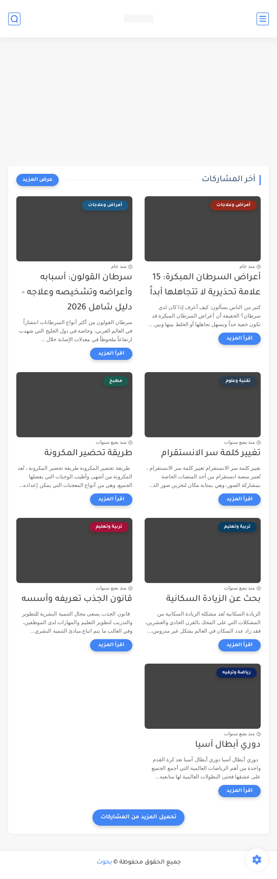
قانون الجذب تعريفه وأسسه (77, 599)
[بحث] (14, 19)
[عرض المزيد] (37, 180)
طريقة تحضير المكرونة (88, 453)
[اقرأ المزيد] (239, 339)
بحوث (104, 862)
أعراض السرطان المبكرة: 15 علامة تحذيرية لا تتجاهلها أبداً (205, 285)
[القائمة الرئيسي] (263, 19)
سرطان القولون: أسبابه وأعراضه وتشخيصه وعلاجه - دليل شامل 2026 (77, 293)
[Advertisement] (138, 103)
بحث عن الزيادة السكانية (213, 599)
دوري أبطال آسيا (228, 745)
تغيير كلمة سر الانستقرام (211, 453)
